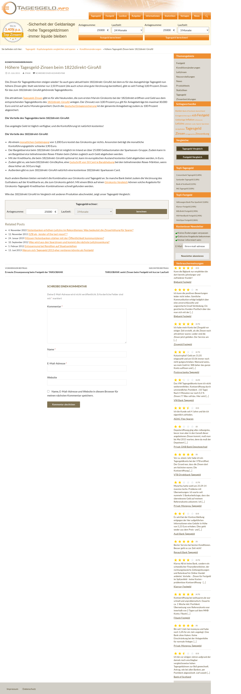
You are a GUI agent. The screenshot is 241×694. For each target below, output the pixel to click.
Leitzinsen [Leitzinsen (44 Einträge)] (188, 124)
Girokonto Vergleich (116, 182)
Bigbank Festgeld (182, 282)
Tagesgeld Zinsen (33, 97)
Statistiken (181, 90)
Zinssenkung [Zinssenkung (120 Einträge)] (202, 133)
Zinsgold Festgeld (183, 344)
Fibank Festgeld (182, 617)
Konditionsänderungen (90, 49)
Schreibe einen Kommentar (50, 73)
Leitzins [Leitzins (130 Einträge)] (179, 123)
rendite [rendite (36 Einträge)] (194, 124)
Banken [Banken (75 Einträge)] (178, 111)
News (179, 81)
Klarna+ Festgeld (182, 586)
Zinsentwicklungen (186, 99)
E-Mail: (179, 246)
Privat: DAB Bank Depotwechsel (190, 446)
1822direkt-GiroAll (58, 101)
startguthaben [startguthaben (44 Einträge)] (180, 129)
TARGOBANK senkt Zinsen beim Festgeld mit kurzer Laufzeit (128, 269)
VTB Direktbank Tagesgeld (187, 474)
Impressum (12, 688)
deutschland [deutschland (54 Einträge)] (200, 111)
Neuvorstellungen (185, 76)
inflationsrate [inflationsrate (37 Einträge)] (199, 120)
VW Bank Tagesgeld (184, 400)
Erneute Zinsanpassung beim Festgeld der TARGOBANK (46, 269)
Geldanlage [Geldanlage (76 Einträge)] (180, 119)
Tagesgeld (181, 94)
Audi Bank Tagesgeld (184, 533)
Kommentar (55, 306)
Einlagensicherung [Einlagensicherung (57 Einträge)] (182, 116)
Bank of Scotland (182, 676)
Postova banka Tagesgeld (186, 372)
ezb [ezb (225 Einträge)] (194, 115)
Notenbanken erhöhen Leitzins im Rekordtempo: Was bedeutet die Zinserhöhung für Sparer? (80, 230)
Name (51, 349)
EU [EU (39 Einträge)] (191, 116)
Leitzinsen (181, 72)
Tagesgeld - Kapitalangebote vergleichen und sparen (50, 49)
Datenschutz (29, 688)
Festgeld (180, 63)
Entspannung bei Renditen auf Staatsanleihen (51, 246)
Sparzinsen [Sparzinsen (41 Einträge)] (205, 124)
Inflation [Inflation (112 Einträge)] (190, 119)
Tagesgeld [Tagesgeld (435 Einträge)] (193, 128)
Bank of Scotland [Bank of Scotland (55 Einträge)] (189, 111)
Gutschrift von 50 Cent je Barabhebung (91, 162)
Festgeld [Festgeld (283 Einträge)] (203, 115)
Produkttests (183, 85)
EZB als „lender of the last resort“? (48, 234)
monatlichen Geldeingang (34, 142)
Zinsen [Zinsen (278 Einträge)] (180, 133)
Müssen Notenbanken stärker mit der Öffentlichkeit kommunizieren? (64, 238)
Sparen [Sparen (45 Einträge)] (198, 124)
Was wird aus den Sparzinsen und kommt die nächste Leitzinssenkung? (69, 242)
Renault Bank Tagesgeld (186, 552)
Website (52, 377)
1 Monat (127, 30)
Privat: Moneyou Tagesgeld (188, 505)
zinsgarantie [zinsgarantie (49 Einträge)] (190, 134)
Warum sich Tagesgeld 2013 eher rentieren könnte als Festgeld (58, 250)
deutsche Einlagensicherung (80, 105)
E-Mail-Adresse (57, 363)
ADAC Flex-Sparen (183, 418)
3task (28, 73)
